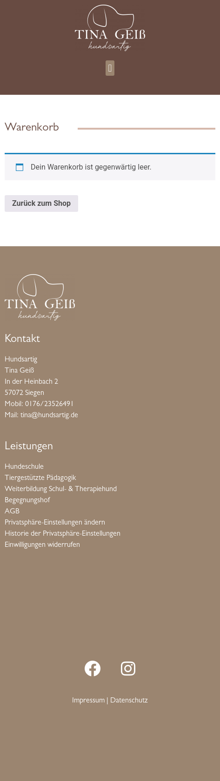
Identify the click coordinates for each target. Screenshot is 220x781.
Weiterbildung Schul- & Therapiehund (61, 489)
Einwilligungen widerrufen (42, 545)
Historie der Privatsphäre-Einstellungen (62, 534)
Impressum (88, 701)
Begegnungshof (27, 501)
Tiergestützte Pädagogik (40, 478)
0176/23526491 (49, 404)
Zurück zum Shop (41, 203)
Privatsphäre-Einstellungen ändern (55, 523)
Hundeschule (24, 467)
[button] (110, 68)
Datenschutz (129, 701)
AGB (12, 512)
